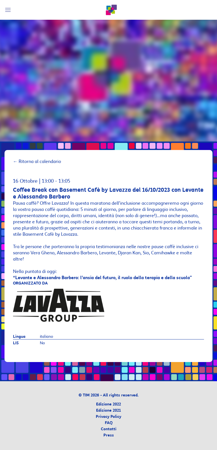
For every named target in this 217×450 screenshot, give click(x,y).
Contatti (108, 429)
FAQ (108, 423)
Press (108, 435)
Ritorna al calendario (37, 161)
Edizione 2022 (108, 404)
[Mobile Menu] (8, 10)
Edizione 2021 (108, 411)
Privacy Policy (108, 417)
